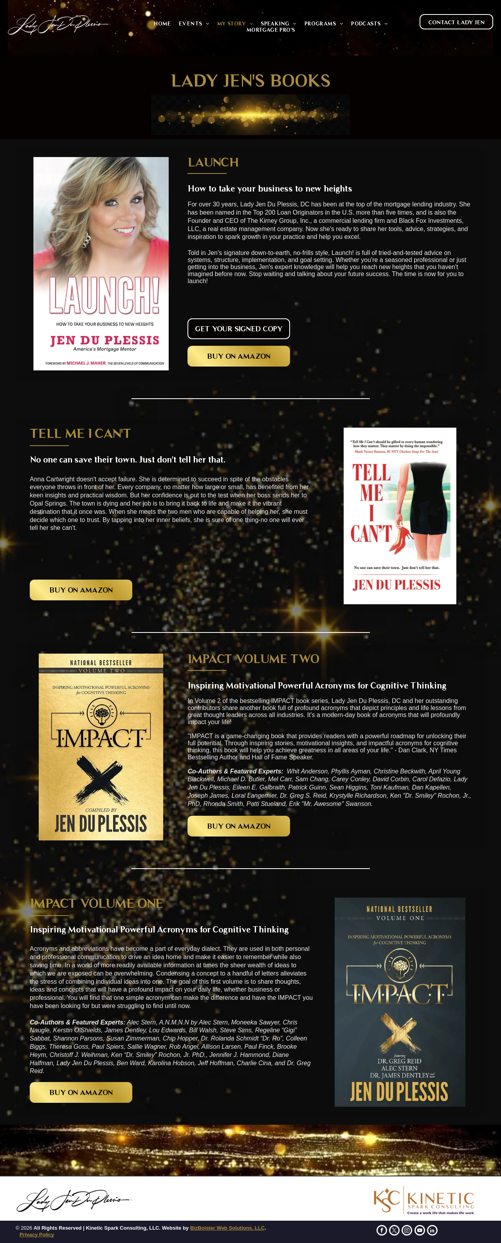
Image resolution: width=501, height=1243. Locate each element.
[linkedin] (432, 1231)
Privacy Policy (37, 1235)
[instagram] (407, 1231)
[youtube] (419, 1231)
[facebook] (382, 1231)
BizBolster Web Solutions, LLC (227, 1228)
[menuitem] (162, 23)
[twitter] (394, 1231)
